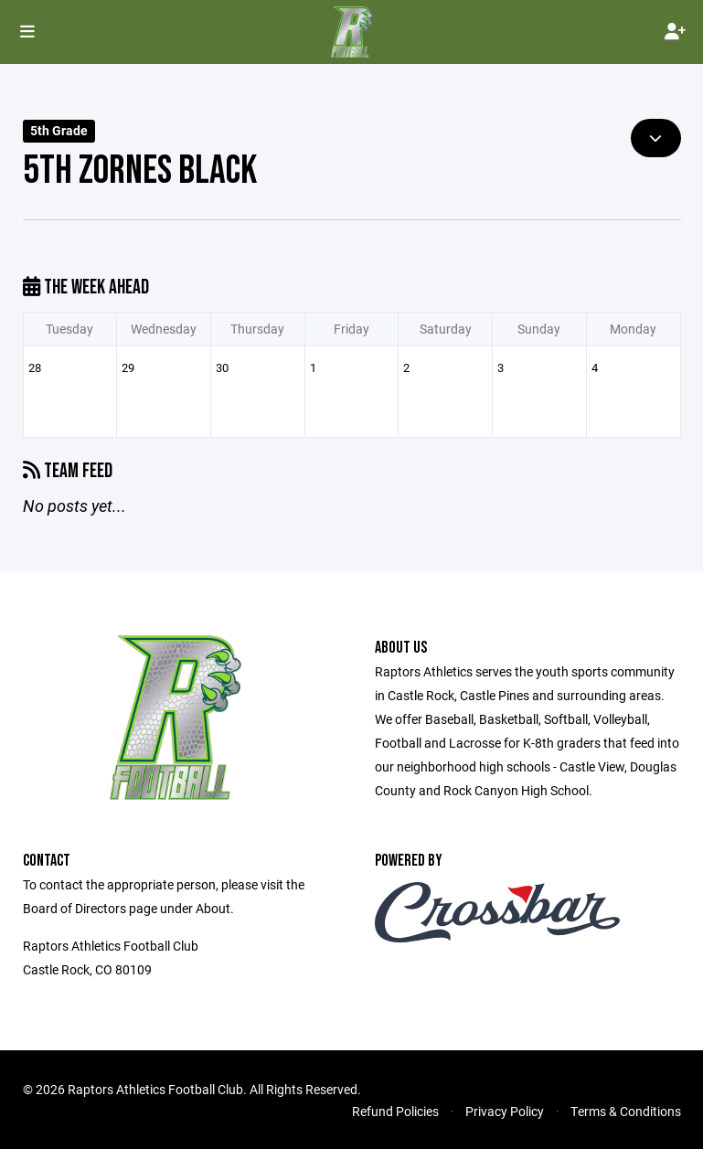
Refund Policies (395, 1111)
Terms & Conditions (625, 1111)
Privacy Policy (504, 1111)
